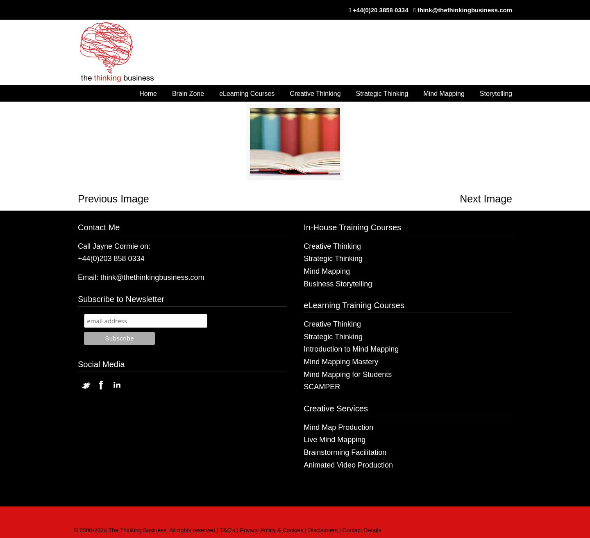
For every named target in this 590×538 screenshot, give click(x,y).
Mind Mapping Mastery (341, 362)
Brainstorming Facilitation (345, 452)
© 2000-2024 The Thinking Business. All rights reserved (144, 530)
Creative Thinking (332, 246)
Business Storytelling (338, 284)
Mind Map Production (338, 427)
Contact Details (362, 530)
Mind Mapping (327, 271)
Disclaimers (323, 530)
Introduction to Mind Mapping (351, 349)
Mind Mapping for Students (348, 374)
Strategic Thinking (333, 258)
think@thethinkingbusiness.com (465, 10)
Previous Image (113, 198)
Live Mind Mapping (334, 440)
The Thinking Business (121, 53)
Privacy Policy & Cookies (272, 530)
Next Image (486, 198)
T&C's (227, 530)
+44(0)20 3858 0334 (380, 10)
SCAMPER (322, 387)
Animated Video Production (348, 465)
